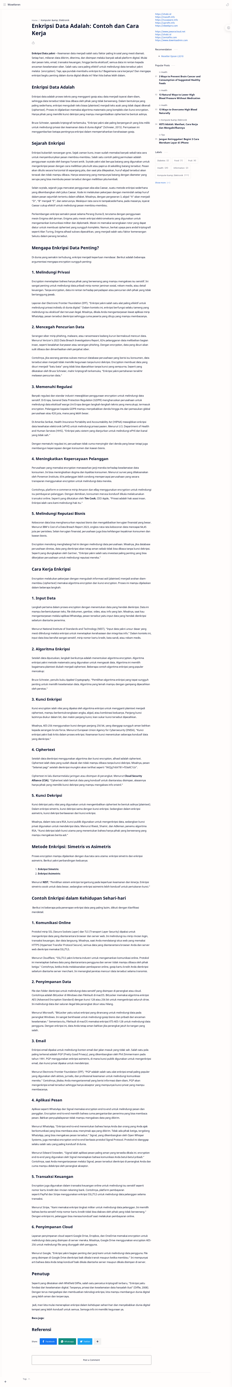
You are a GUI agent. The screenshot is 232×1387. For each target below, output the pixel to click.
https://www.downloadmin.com (177, 41)
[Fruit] (197, 162)
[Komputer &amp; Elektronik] (179, 121)
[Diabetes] (168, 162)
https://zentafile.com (171, 38)
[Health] (170, 73)
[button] (226, 4)
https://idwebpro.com (172, 27)
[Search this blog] (63, 4)
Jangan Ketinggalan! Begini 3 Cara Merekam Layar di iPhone (184, 142)
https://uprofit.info (170, 24)
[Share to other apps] (103, 1343)
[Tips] (168, 136)
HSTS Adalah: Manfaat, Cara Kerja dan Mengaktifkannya (183, 127)
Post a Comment (96, 1361)
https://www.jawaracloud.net (176, 32)
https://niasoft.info (170, 18)
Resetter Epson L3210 (178, 57)
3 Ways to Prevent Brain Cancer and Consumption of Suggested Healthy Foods (185, 81)
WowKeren (14, 4)
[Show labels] (169, 184)
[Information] (186, 169)
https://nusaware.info (172, 21)
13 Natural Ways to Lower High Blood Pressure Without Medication (185, 97)
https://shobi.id (169, 15)
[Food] (184, 162)
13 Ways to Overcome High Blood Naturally (183, 112)
